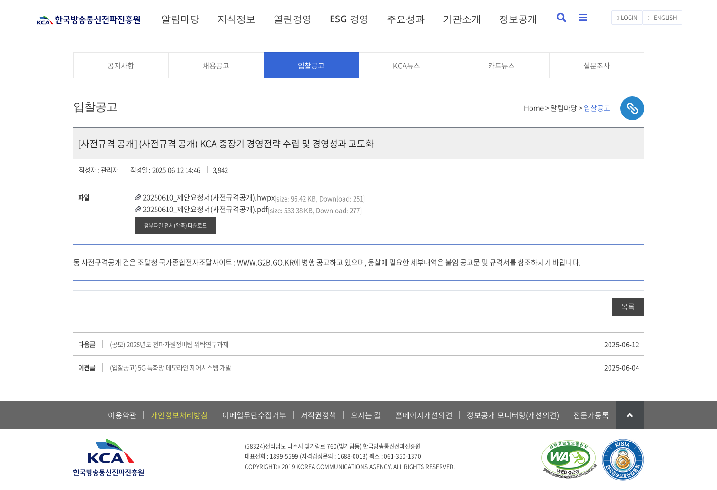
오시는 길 (366, 415)
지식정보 (236, 18)
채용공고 (216, 65)
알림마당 (180, 18)
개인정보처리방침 (179, 415)
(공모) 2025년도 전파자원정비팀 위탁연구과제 (169, 344)
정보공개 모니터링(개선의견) (513, 415)
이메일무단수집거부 (254, 415)
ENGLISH (662, 17)
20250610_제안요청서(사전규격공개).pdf (205, 209)
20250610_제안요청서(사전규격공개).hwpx (209, 197)
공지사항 (121, 65)
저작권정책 (318, 415)
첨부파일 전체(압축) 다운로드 (175, 225)
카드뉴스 (501, 65)
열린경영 (293, 18)
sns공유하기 (632, 108)
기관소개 (462, 18)
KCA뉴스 (406, 65)
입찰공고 (311, 65)
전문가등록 (591, 415)
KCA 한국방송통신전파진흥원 (89, 16)
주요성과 (406, 18)
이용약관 (122, 415)
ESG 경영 (349, 18)
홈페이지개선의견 (423, 415)
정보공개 (518, 18)
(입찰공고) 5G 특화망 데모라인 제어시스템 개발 (170, 367)
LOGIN (627, 17)
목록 (628, 306)
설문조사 (596, 65)
